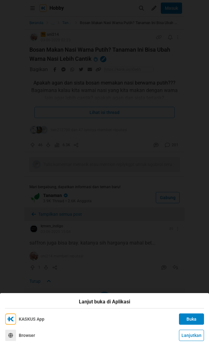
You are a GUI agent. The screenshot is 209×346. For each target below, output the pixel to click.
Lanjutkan (191, 335)
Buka (191, 319)
